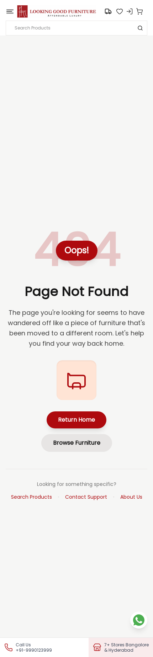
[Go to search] (108, 11)
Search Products (31, 496)
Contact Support (86, 496)
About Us (131, 496)
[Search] (140, 28)
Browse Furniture (76, 443)
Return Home (76, 420)
